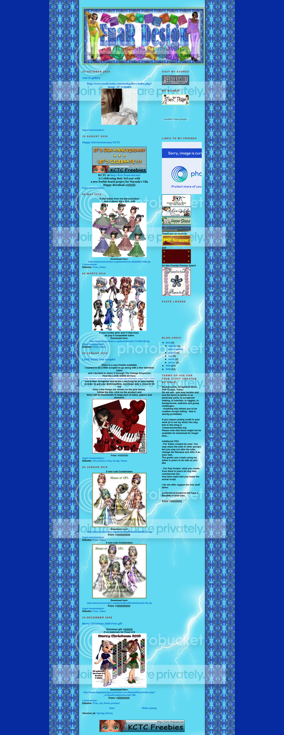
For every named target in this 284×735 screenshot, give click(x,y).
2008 (168, 369)
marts (171, 359)
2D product (99, 460)
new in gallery (91, 77)
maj (170, 356)
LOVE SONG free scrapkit (98, 359)
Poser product (112, 703)
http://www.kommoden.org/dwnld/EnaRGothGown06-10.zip (119, 531)
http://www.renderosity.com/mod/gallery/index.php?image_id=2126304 (119, 85)
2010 (168, 342)
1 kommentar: (90, 264)
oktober (173, 346)
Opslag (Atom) (105, 713)
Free (95, 267)
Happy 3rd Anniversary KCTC (101, 142)
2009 (168, 365)
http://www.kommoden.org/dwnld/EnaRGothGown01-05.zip (119, 603)
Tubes (102, 267)
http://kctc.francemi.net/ (125, 175)
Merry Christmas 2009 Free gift (102, 623)
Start (112, 708)
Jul (101, 703)
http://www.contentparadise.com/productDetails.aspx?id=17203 (119, 378)
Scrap (116, 460)
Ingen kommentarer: (93, 130)
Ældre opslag (149, 708)
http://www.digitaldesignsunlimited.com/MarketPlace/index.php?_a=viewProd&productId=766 (119, 693)
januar (172, 362)
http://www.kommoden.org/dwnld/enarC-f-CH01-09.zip (120, 341)
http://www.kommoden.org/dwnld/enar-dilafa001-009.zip (119, 261)
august (172, 352)
